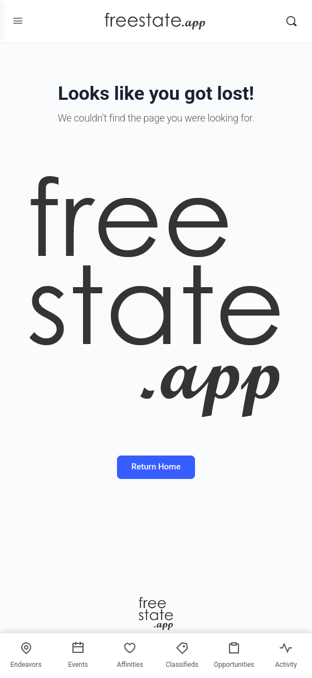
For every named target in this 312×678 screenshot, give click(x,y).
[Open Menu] (18, 21)
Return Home (156, 467)
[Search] (291, 21)
